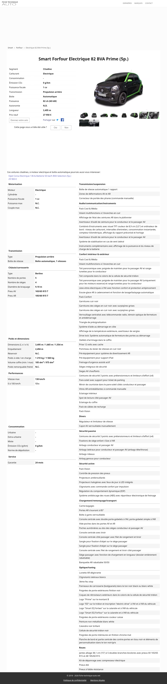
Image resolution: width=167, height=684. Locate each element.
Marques (138, 3)
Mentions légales (97, 680)
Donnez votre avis (19, 120)
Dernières (127, 3)
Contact (149, 3)
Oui (55, 127)
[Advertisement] (83, 26)
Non (66, 127)
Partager (47, 119)
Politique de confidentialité (74, 680)
